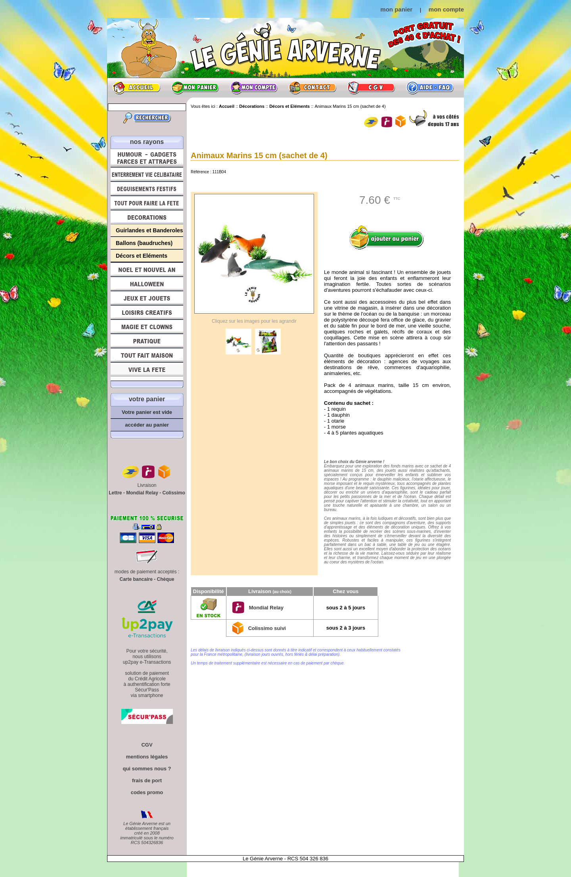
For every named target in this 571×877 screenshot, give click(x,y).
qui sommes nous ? (147, 769)
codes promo (147, 792)
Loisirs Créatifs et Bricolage (147, 312)
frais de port (147, 780)
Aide (430, 87)
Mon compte (254, 87)
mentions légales (147, 757)
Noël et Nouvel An (147, 269)
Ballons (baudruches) (144, 243)
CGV (371, 87)
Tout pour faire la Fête (147, 203)
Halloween (147, 284)
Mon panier (195, 87)
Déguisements (147, 188)
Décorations (147, 217)
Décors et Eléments (141, 256)
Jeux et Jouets (147, 298)
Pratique (147, 341)
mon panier (396, 9)
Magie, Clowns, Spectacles (147, 326)
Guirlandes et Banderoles (149, 230)
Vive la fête (147, 372)
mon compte (446, 9)
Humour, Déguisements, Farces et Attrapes (147, 158)
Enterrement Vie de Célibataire (147, 174)
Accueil (136, 87)
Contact (312, 87)
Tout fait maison (147, 355)
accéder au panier (147, 425)
